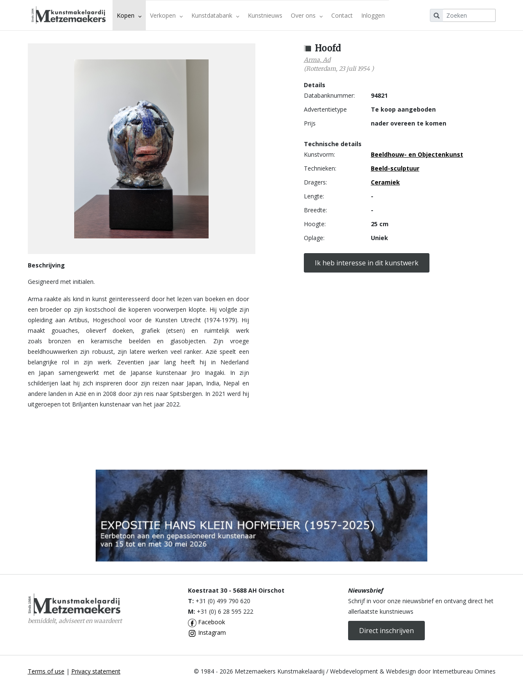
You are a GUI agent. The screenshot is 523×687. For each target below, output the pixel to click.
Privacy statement (96, 671)
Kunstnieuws (265, 15)
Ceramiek (385, 182)
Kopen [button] (129, 15)
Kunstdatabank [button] (215, 15)
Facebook (206, 622)
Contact (342, 15)
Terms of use (46, 671)
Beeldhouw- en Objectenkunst (417, 154)
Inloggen (373, 15)
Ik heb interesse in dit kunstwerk (366, 262)
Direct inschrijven (386, 630)
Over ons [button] (307, 15)
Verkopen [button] (166, 15)
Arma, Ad (317, 60)
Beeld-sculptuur (395, 168)
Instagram (207, 632)
